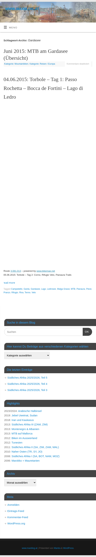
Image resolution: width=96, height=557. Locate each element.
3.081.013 (15, 271)
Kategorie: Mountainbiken (16, 64)
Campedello (17, 289)
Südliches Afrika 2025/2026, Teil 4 (27, 383)
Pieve (89, 289)
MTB (73, 289)
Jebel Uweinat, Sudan (24, 415)
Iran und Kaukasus (23, 419)
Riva (21, 292)
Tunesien (17, 442)
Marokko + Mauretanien (26, 460)
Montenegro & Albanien (25, 429)
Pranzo (7, 292)
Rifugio (15, 292)
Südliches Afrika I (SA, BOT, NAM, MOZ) (35, 456)
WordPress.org (16, 523)
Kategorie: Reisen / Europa (42, 64)
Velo (34, 292)
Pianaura (80, 289)
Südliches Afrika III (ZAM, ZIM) (30, 424)
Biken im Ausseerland (24, 438)
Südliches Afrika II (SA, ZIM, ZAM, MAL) (35, 447)
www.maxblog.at (22, 8)
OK (86, 331)
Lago (43, 289)
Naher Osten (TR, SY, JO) (27, 451)
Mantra (57, 548)
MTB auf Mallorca (22, 433)
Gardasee (35, 289)
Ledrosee (51, 289)
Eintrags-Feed (15, 510)
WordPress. (68, 548)
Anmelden (13, 504)
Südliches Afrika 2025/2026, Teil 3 (27, 389)
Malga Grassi (63, 289)
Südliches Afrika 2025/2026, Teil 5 (27, 377)
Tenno (28, 292)
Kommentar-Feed (17, 517)
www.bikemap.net (46, 271)
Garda (26, 289)
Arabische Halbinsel (30, 410)
